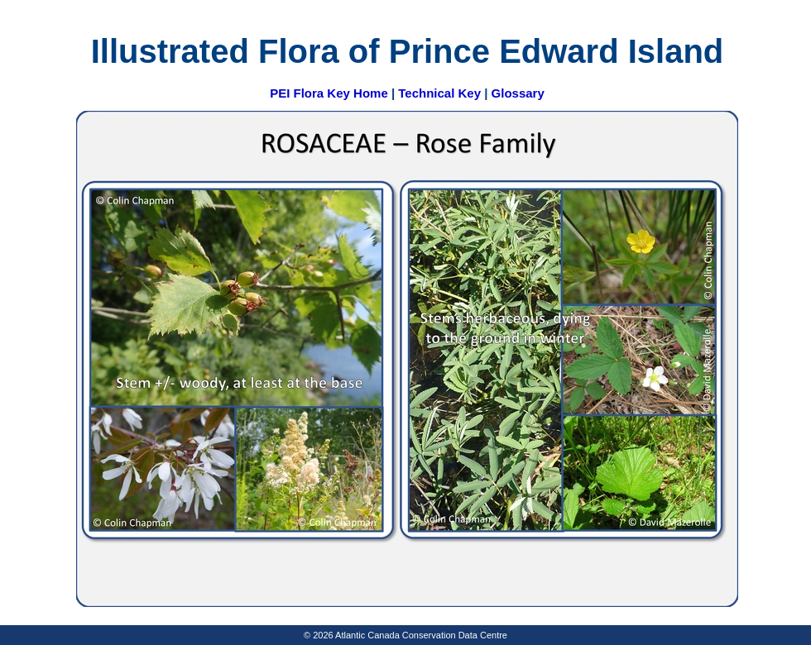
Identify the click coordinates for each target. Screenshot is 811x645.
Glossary (518, 93)
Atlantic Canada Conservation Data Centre (421, 635)
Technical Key (439, 93)
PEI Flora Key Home (329, 93)
